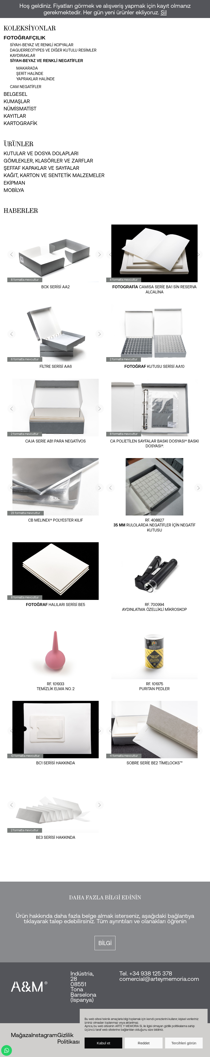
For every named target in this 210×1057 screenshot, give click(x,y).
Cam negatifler (25, 86)
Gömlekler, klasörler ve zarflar (48, 160)
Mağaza (21, 1035)
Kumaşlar (17, 101)
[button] (11, 254)
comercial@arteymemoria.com (159, 979)
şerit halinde (29, 73)
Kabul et (103, 1043)
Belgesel (15, 94)
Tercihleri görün (183, 1043)
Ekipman (14, 183)
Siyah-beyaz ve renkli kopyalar (41, 45)
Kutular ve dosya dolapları (41, 153)
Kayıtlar (15, 116)
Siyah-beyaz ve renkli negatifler (46, 61)
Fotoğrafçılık (24, 37)
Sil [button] (164, 12)
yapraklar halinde (35, 79)
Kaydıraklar (22, 55)
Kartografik (20, 123)
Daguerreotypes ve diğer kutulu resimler (53, 50)
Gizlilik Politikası (68, 1038)
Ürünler (19, 144)
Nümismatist (20, 108)
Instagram (44, 1035)
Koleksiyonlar (30, 28)
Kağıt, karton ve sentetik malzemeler (54, 175)
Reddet (143, 1043)
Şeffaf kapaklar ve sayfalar (41, 168)
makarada (27, 68)
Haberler (21, 211)
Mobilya (14, 190)
